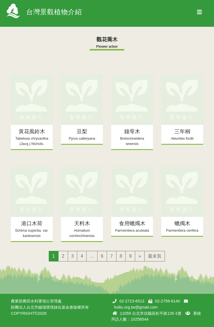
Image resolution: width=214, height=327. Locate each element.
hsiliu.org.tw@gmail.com (135, 307)
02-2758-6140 (167, 301)
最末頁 (154, 256)
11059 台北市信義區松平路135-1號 (150, 313)
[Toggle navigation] (199, 13)
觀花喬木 (107, 39)
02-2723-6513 (131, 301)
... (92, 256)
